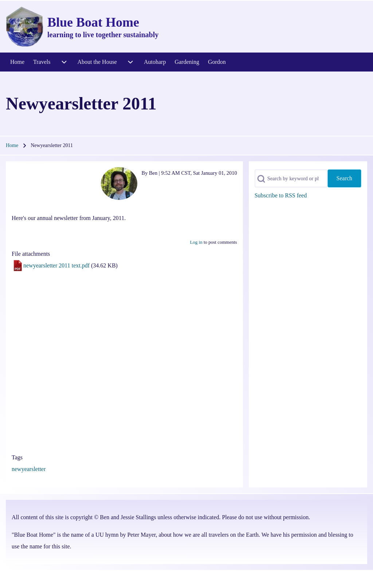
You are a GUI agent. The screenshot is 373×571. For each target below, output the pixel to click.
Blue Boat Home (93, 22)
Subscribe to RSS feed (281, 195)
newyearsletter (29, 469)
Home (12, 145)
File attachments (31, 254)
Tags (17, 457)
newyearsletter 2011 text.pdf (56, 265)
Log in (196, 242)
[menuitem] (17, 62)
